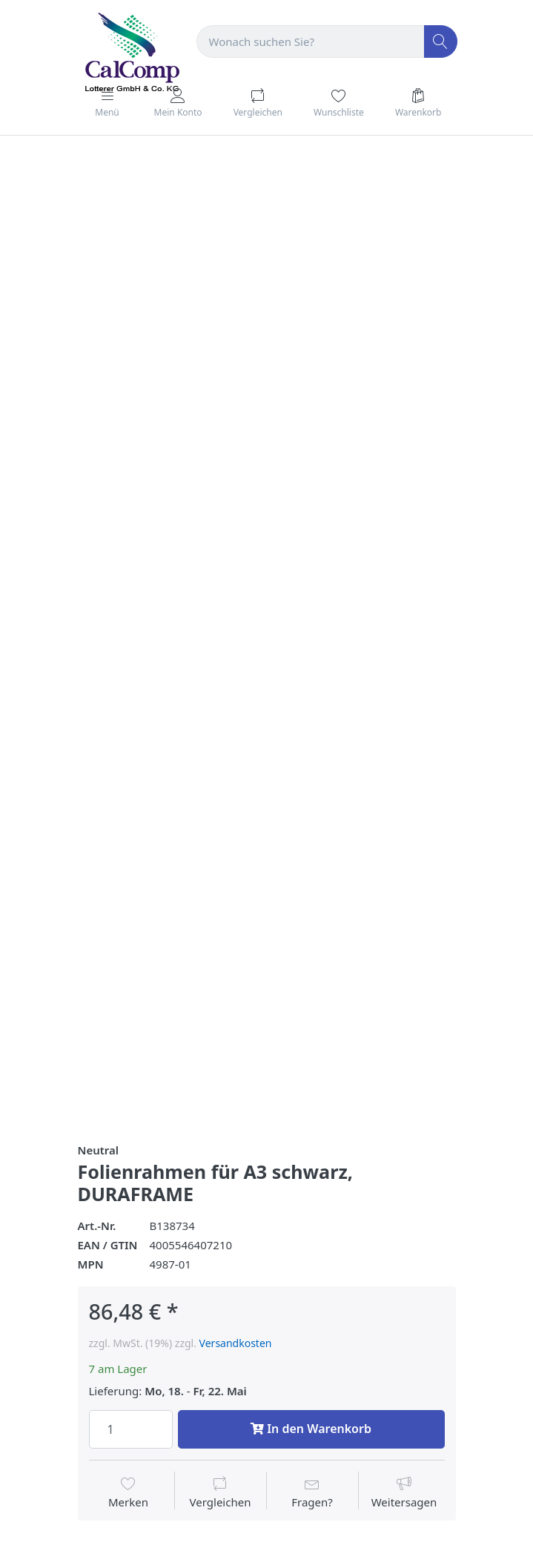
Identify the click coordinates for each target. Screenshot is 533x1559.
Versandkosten (235, 1343)
